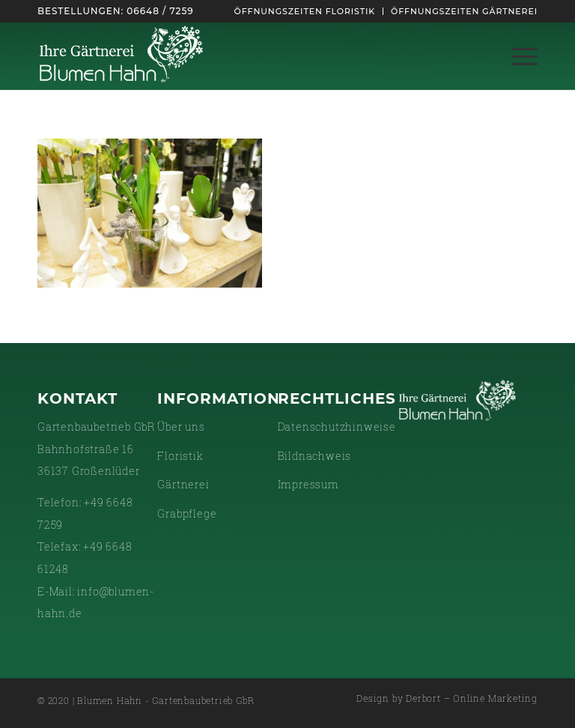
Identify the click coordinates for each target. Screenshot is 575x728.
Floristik (180, 456)
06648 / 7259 (160, 10)
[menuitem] (305, 11)
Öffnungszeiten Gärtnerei (464, 11)
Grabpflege (186, 513)
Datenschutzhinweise (337, 426)
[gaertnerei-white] (121, 56)
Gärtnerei (183, 484)
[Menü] (517, 56)
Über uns (180, 426)
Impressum (308, 484)
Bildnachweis (315, 456)
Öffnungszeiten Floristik (304, 11)
